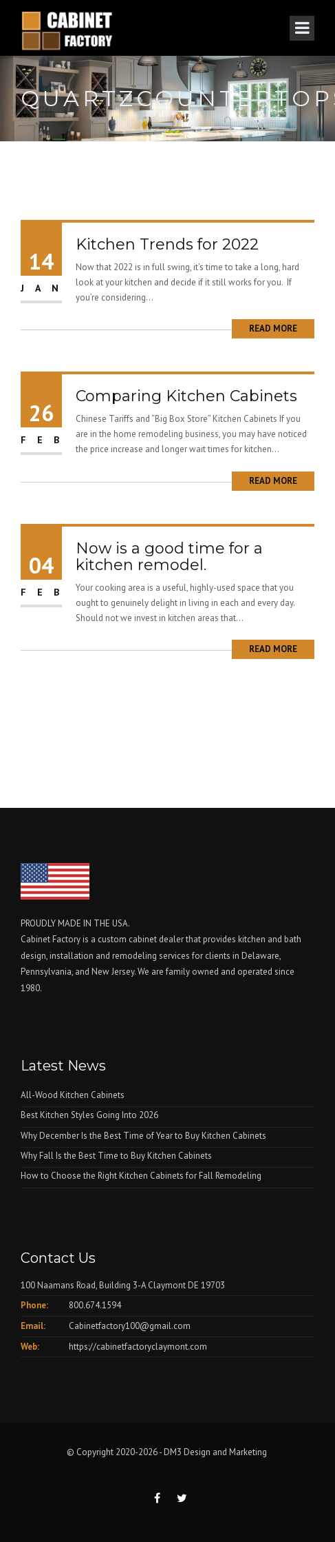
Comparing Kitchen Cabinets (186, 396)
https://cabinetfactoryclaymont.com (138, 1346)
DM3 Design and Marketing (216, 1452)
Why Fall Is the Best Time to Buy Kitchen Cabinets (116, 1155)
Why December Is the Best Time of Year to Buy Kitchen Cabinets (143, 1136)
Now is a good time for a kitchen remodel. (169, 556)
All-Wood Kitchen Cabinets (73, 1095)
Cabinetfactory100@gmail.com (130, 1326)
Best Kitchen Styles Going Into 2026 (89, 1115)
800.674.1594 (95, 1305)
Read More (273, 328)
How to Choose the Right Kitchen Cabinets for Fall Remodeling (141, 1175)
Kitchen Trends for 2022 (167, 244)
